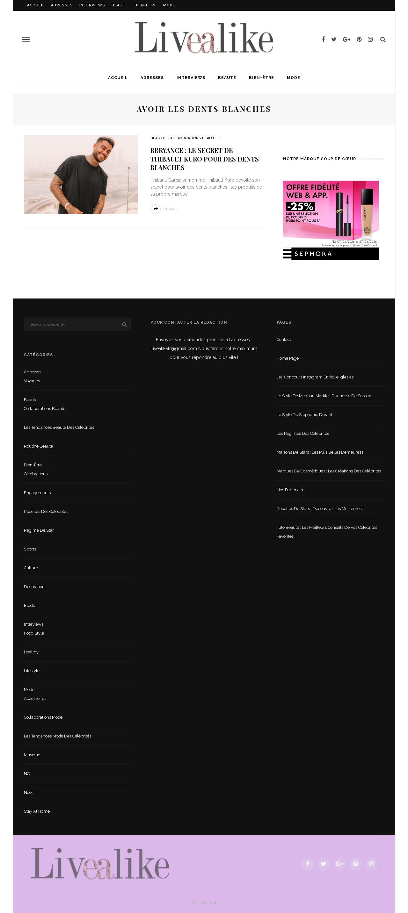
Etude (29, 605)
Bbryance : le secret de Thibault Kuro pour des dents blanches (204, 159)
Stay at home (37, 811)
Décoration (34, 586)
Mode (169, 5)
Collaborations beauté (192, 138)
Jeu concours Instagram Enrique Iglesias (315, 377)
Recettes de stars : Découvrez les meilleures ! (320, 508)
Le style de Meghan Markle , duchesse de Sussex (324, 395)
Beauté (120, 5)
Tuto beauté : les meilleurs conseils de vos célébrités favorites (327, 532)
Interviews (92, 5)
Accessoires (35, 698)
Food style (34, 633)
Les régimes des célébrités (303, 433)
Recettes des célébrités (46, 511)
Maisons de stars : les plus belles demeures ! (320, 452)
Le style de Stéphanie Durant (304, 414)
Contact (284, 339)
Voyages (32, 380)
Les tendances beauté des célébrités (59, 427)
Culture (31, 567)
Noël (28, 792)
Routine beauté (38, 446)
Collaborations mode (43, 717)
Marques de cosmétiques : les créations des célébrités (329, 471)
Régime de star (39, 530)
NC (27, 773)
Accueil (36, 5)
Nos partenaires (291, 489)
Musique (32, 754)
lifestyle (32, 670)
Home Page (288, 358)
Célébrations (35, 473)
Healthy (31, 652)
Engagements (37, 492)
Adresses (62, 5)
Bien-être (146, 5)
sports (30, 549)
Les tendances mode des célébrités (57, 736)
